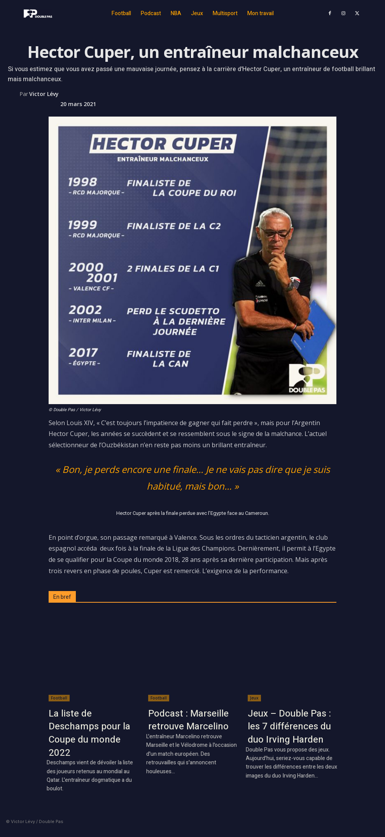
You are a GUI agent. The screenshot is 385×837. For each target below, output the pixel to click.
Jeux (254, 698)
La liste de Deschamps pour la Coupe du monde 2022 (89, 733)
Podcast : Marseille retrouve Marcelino (188, 720)
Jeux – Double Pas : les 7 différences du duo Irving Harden (289, 726)
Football (59, 698)
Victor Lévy (44, 94)
